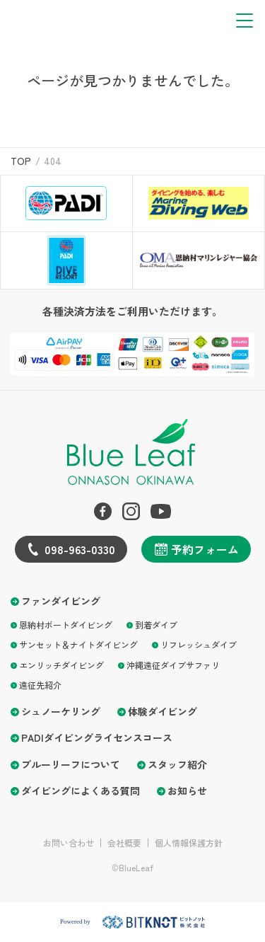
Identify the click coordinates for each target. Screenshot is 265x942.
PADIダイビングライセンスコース (96, 738)
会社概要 (124, 843)
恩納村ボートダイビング (65, 625)
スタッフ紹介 (177, 764)
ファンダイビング (60, 601)
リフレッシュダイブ (198, 644)
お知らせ (187, 791)
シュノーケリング (60, 711)
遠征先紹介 (40, 685)
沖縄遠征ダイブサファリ (173, 665)
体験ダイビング (162, 711)
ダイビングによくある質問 (80, 791)
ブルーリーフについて (70, 764)
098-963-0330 (80, 549)
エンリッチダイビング (61, 665)
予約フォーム (205, 549)
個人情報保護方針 (189, 843)
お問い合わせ (68, 843)
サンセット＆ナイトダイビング (78, 644)
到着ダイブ (156, 625)
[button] (244, 20)
